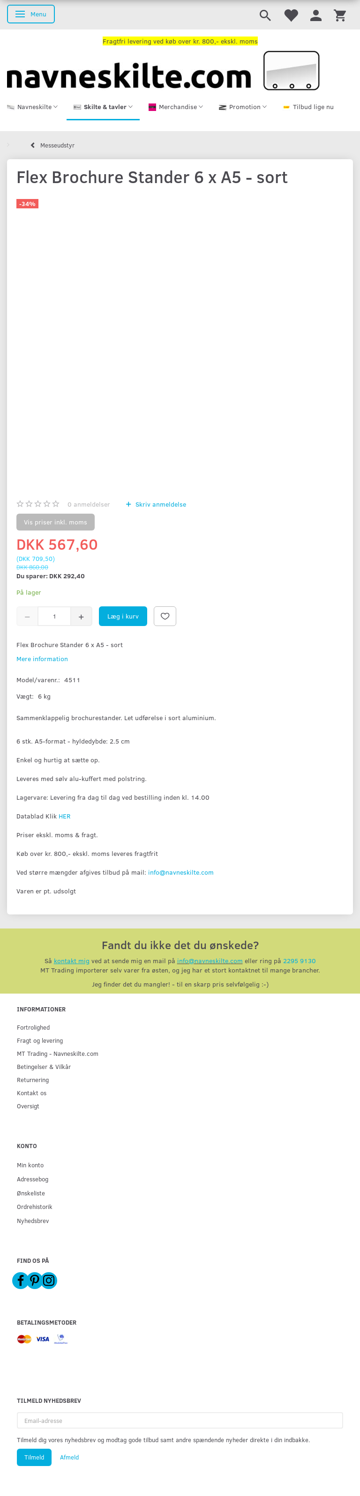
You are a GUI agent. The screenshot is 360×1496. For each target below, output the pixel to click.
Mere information (42, 658)
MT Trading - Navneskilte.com (57, 1053)
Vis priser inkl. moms (55, 521)
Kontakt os (31, 1093)
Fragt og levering (40, 1040)
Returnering (33, 1079)
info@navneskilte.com (181, 872)
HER (64, 815)
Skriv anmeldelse (160, 504)
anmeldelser (89, 504)
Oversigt (28, 1106)
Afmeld (69, 1457)
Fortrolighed (33, 1027)
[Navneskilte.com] (163, 69)
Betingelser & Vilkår (44, 1066)
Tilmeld (34, 1457)
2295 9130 (299, 960)
